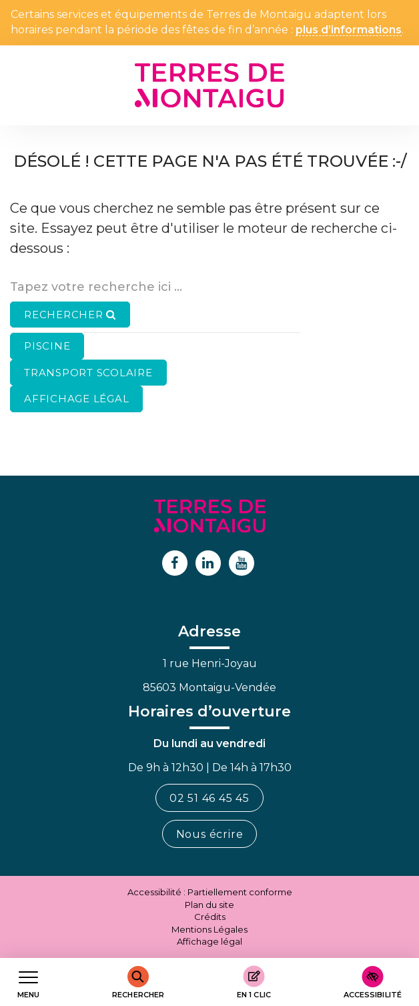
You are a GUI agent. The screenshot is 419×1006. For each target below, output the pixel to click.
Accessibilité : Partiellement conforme (209, 892)
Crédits (210, 916)
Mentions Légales (209, 929)
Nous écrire (210, 834)
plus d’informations (349, 30)
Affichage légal (209, 941)
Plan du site (209, 904)
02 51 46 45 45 (209, 798)
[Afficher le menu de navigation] (28, 982)
